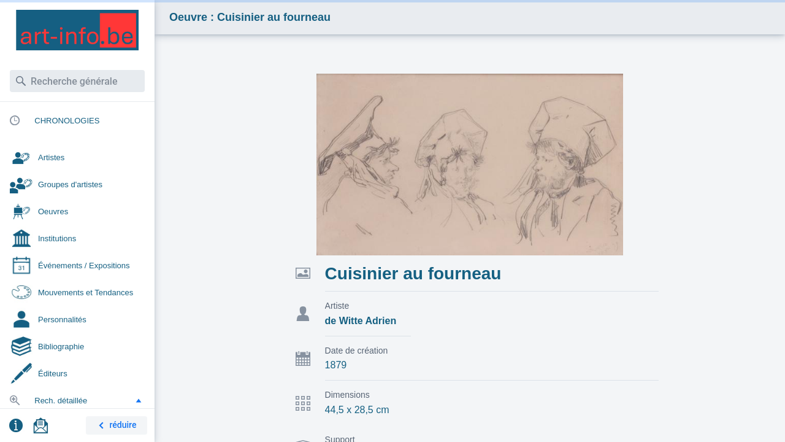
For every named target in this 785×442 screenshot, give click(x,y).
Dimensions (347, 395)
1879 (336, 365)
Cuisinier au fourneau (413, 273)
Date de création (356, 350)
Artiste (337, 306)
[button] (139, 400)
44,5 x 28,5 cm (357, 410)
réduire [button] (115, 425)
